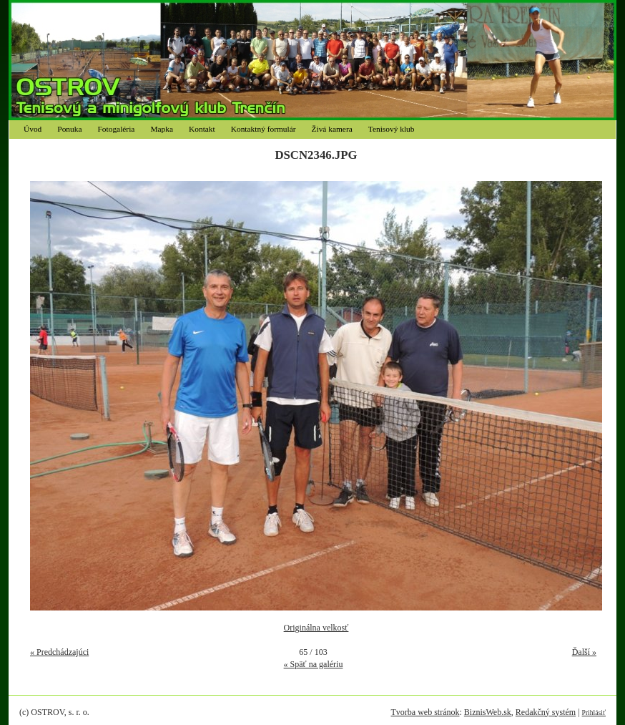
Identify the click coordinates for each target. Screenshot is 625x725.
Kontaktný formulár (263, 129)
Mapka (161, 129)
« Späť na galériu (313, 664)
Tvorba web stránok (424, 712)
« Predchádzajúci (59, 652)
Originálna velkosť (316, 628)
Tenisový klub (391, 129)
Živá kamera (332, 129)
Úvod (32, 129)
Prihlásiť (594, 712)
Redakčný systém (546, 712)
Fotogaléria (116, 129)
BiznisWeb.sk (487, 712)
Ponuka (69, 129)
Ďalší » (584, 652)
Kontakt (202, 129)
